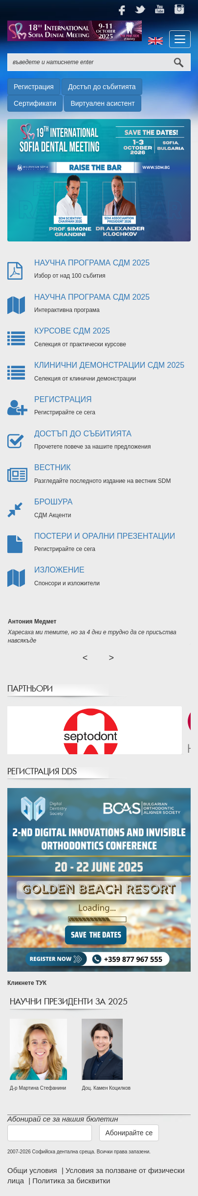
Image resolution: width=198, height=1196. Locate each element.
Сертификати (35, 103)
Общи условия (33, 1170)
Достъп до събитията (101, 87)
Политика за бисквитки (71, 1180)
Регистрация (34, 87)
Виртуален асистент (102, 103)
